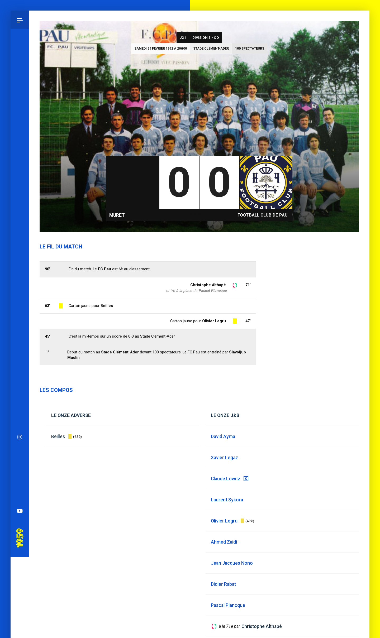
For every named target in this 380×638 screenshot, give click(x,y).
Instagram (20, 202)
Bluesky (20, 220)
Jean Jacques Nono (232, 563)
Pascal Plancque (213, 290)
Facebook (20, 239)
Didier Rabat (223, 584)
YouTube (20, 276)
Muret (117, 215)
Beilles (58, 436)
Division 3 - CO (205, 37)
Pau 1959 (19, 295)
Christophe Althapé (208, 284)
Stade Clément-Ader (211, 48)
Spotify (20, 257)
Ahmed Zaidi (224, 542)
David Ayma (223, 436)
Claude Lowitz (225, 478)
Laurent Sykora (227, 499)
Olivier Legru (214, 321)
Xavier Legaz (224, 457)
